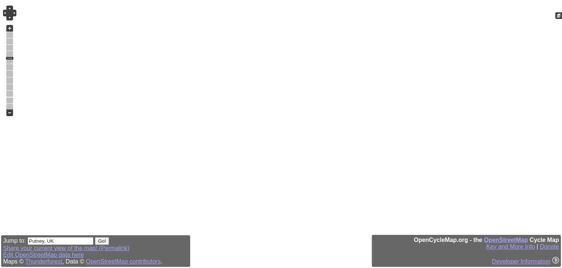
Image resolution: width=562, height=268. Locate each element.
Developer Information (521, 261)
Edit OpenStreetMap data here (43, 255)
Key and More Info (510, 246)
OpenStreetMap (506, 240)
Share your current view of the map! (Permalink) (66, 248)
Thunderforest (44, 261)
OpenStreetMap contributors (123, 261)
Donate (549, 246)
